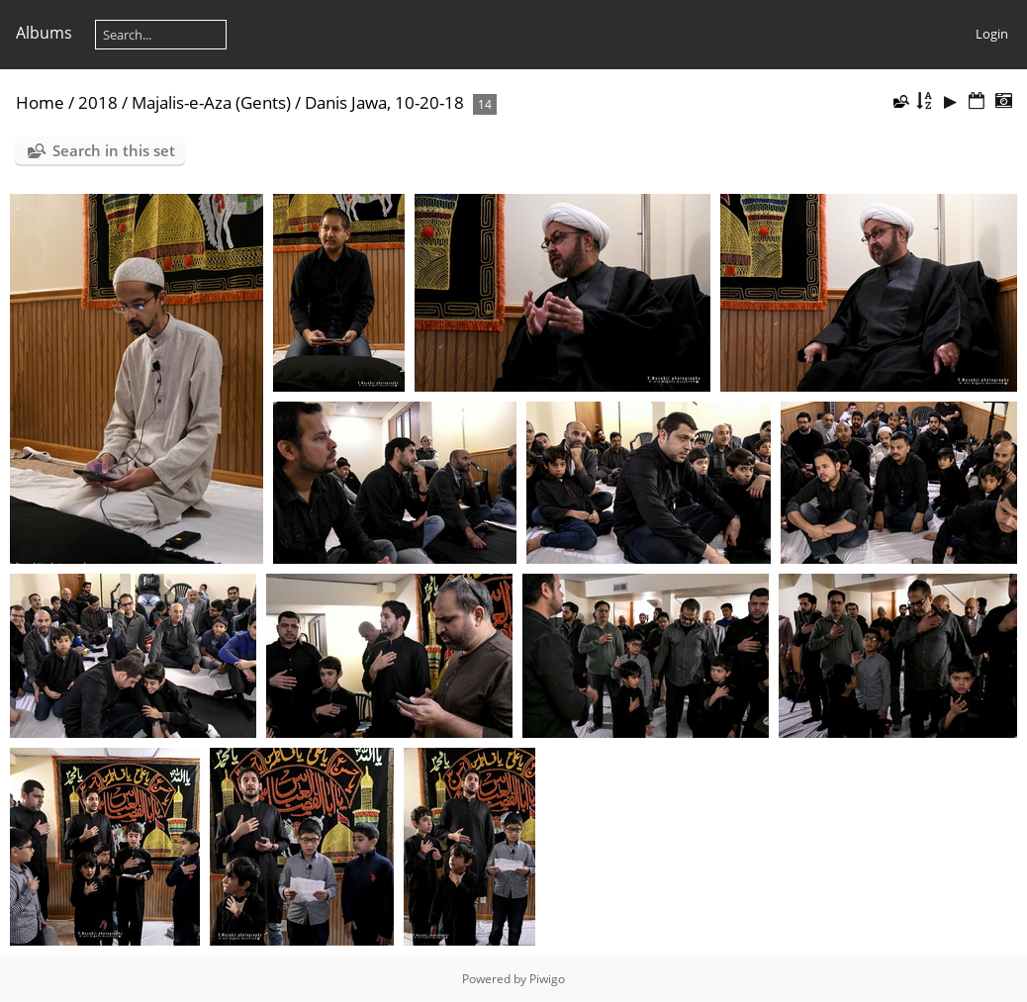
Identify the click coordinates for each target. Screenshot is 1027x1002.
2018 (98, 102)
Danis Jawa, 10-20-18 (384, 102)
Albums (44, 33)
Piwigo (547, 978)
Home (40, 102)
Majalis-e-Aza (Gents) (211, 102)
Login (992, 34)
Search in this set (113, 150)
